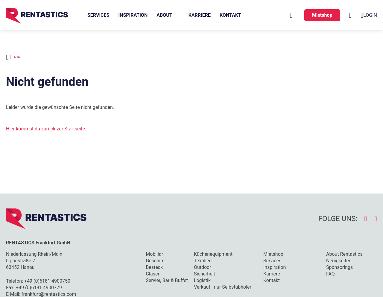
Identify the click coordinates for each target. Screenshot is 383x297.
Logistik (202, 280)
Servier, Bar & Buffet (167, 280)
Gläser (152, 274)
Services (98, 15)
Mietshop (322, 15)
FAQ (330, 274)
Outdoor (202, 267)
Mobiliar (154, 254)
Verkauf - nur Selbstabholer (222, 287)
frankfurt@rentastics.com (49, 294)
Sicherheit (204, 274)
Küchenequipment (213, 254)
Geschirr (155, 261)
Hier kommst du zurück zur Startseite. (46, 129)
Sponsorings (339, 267)
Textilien (203, 261)
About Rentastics (344, 254)
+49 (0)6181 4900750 (47, 281)
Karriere (200, 15)
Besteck (154, 267)
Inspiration (133, 15)
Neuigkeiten (338, 261)
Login (369, 15)
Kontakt (230, 15)
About (164, 15)
